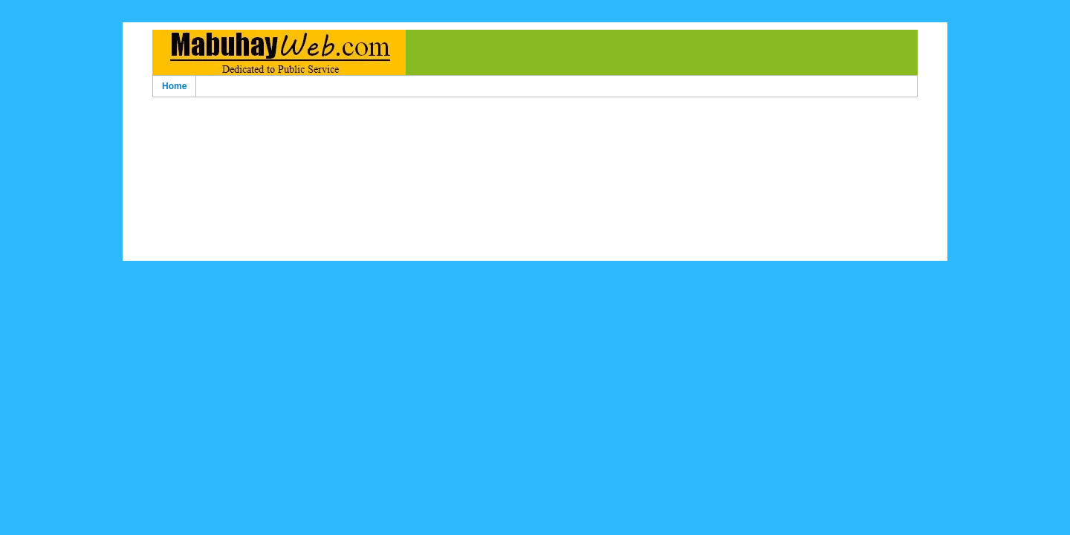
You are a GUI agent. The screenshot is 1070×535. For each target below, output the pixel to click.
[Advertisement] (535, 125)
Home (174, 86)
